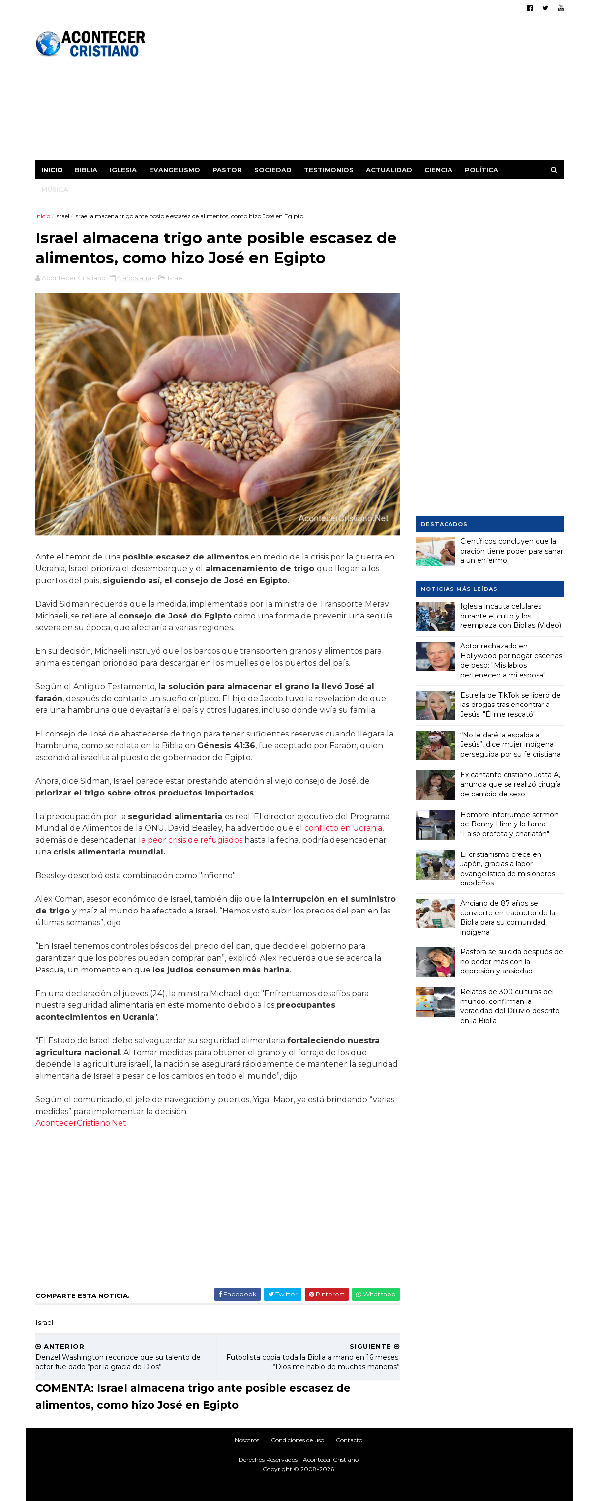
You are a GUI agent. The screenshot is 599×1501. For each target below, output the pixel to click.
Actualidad (389, 170)
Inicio (52, 170)
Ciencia (439, 170)
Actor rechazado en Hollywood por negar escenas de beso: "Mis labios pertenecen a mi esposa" (511, 660)
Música (55, 189)
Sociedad (273, 170)
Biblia (86, 170)
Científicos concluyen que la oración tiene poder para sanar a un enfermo (511, 551)
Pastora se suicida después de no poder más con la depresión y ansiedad (511, 961)
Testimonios (329, 170)
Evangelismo (175, 170)
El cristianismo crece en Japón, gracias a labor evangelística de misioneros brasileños (507, 868)
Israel (63, 216)
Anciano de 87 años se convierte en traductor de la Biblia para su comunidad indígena (507, 918)
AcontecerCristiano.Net (81, 1119)
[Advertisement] (384, 91)
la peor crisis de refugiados (191, 836)
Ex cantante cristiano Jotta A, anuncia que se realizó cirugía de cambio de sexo (510, 784)
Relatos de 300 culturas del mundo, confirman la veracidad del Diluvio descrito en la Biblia (510, 1006)
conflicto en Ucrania (344, 824)
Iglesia (123, 170)
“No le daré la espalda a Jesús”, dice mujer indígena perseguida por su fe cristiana (510, 744)
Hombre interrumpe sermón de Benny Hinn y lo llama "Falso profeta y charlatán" (509, 824)
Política (482, 170)
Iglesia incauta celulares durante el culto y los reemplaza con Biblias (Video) (510, 616)
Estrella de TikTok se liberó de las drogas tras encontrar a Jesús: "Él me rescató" (510, 704)
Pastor (227, 170)
